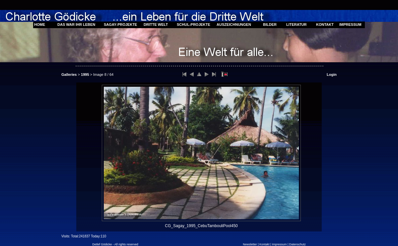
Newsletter (250, 244)
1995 (85, 74)
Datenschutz (297, 244)
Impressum (279, 244)
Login (332, 74)
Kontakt (264, 244)
